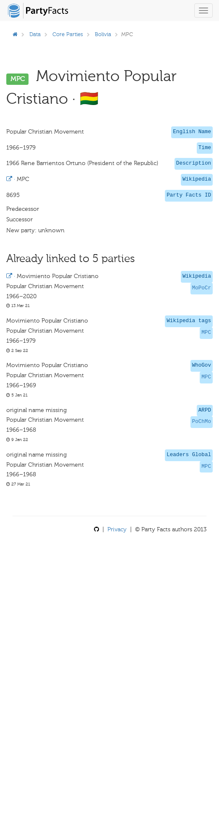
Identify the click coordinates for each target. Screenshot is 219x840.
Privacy (117, 529)
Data (35, 34)
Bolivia (103, 34)
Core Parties (67, 34)
